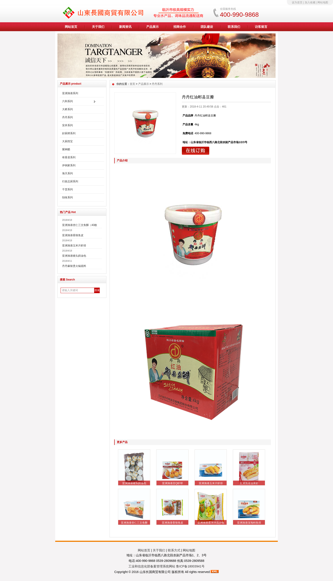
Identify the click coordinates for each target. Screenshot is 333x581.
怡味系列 (67, 197)
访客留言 (261, 26)
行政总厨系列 (70, 181)
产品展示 (152, 26)
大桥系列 (67, 109)
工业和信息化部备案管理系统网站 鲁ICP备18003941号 (166, 566)
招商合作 (179, 26)
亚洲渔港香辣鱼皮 (72, 235)
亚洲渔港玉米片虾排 (74, 245)
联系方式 (174, 550)
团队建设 (207, 26)
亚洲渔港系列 (70, 93)
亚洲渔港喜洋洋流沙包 (210, 522)
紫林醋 (66, 149)
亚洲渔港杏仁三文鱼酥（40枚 (79, 225)
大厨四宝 (67, 141)
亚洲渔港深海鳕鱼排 (249, 522)
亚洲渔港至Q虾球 (172, 483)
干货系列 (67, 189)
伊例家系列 (68, 165)
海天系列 (67, 173)
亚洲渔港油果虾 (249, 483)
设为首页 (297, 2)
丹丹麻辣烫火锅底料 (74, 266)
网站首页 (71, 26)
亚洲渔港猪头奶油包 (74, 255)
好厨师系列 (68, 133)
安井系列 (67, 125)
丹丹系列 (67, 117)
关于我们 (98, 26)
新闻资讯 (125, 26)
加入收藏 (310, 2)
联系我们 (234, 26)
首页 (132, 83)
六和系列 (67, 101)
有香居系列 (68, 157)
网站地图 (322, 2)
